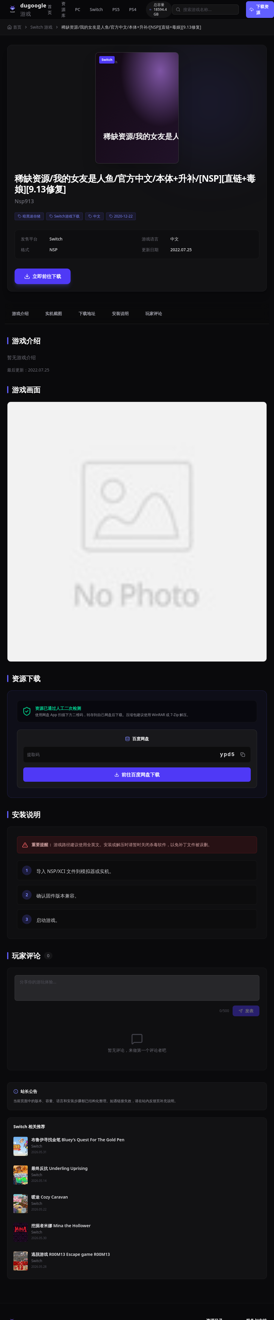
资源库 (63, 9)
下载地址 (87, 313)
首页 (50, 9)
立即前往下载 (42, 276)
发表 (246, 1011)
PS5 (115, 9)
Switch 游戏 (41, 27)
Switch (96, 9)
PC (77, 9)
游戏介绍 (20, 313)
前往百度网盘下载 (137, 774)
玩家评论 (153, 313)
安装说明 (120, 313)
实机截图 (53, 313)
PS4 (132, 9)
